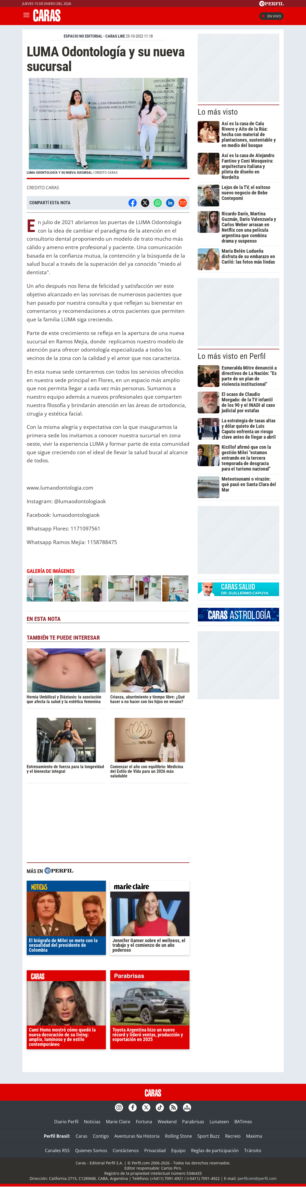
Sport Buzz (208, 1136)
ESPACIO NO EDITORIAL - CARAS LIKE (94, 36)
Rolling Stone (178, 1136)
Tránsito (252, 1151)
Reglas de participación (215, 1151)
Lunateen (219, 1122)
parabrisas (149, 977)
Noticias (92, 1122)
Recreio (233, 1136)
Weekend (167, 1122)
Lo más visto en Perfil (232, 356)
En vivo (271, 16)
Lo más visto (218, 112)
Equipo (178, 1151)
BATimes (243, 1122)
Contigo (101, 1136)
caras (66, 977)
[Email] (183, 203)
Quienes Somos (91, 1151)
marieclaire (149, 887)
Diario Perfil (66, 1122)
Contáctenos (126, 1151)
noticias (66, 887)
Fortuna (144, 1122)
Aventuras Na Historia (137, 1136)
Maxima (254, 1136)
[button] (108, 128)
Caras (81, 1136)
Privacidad (155, 1151)
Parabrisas (193, 1122)
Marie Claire (118, 1122)
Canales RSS (57, 1151)
